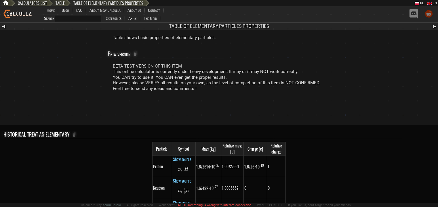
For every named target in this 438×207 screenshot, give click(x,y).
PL (419, 3)
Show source (182, 159)
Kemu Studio (111, 205)
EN (432, 3)
